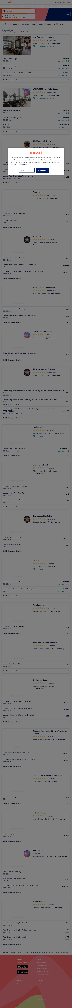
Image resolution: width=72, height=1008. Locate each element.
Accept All (42, 170)
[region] (36, 161)
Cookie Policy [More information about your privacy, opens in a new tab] (22, 164)
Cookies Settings (26, 170)
